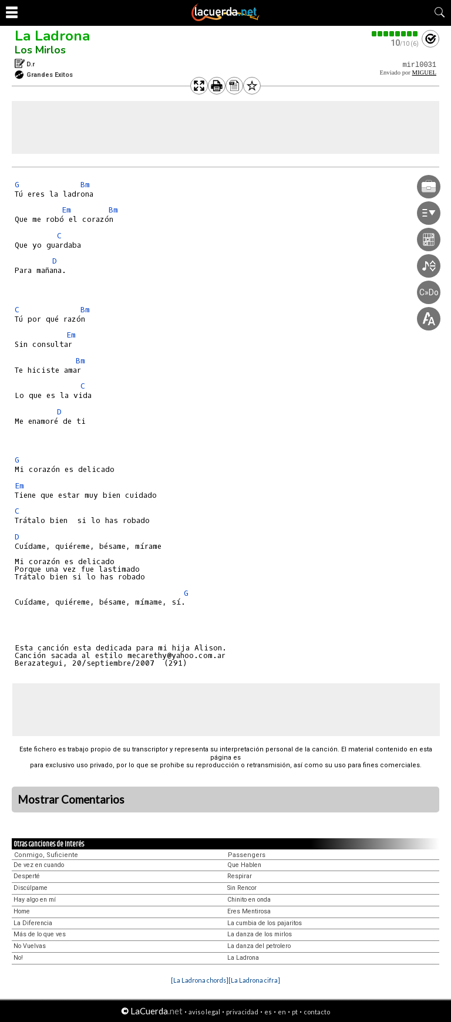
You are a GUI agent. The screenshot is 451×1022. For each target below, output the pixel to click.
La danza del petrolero (259, 946)
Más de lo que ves (40, 934)
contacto (317, 1012)
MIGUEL (424, 72)
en (282, 1012)
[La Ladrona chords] (199, 980)
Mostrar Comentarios (71, 799)
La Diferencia (33, 923)
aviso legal (204, 1012)
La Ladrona (52, 35)
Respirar (239, 876)
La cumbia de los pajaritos (264, 923)
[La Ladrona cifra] (254, 980)
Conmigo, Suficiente (46, 855)
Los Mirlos (40, 50)
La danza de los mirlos (259, 934)
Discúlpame (31, 888)
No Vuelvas (30, 946)
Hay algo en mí (35, 899)
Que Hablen (244, 865)
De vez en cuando (39, 865)
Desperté (27, 876)
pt (295, 1012)
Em (66, 210)
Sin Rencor (242, 888)
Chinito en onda (249, 899)
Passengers (246, 855)
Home (22, 911)
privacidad (242, 1012)
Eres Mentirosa (249, 911)
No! (18, 958)
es (268, 1012)
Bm (85, 185)
